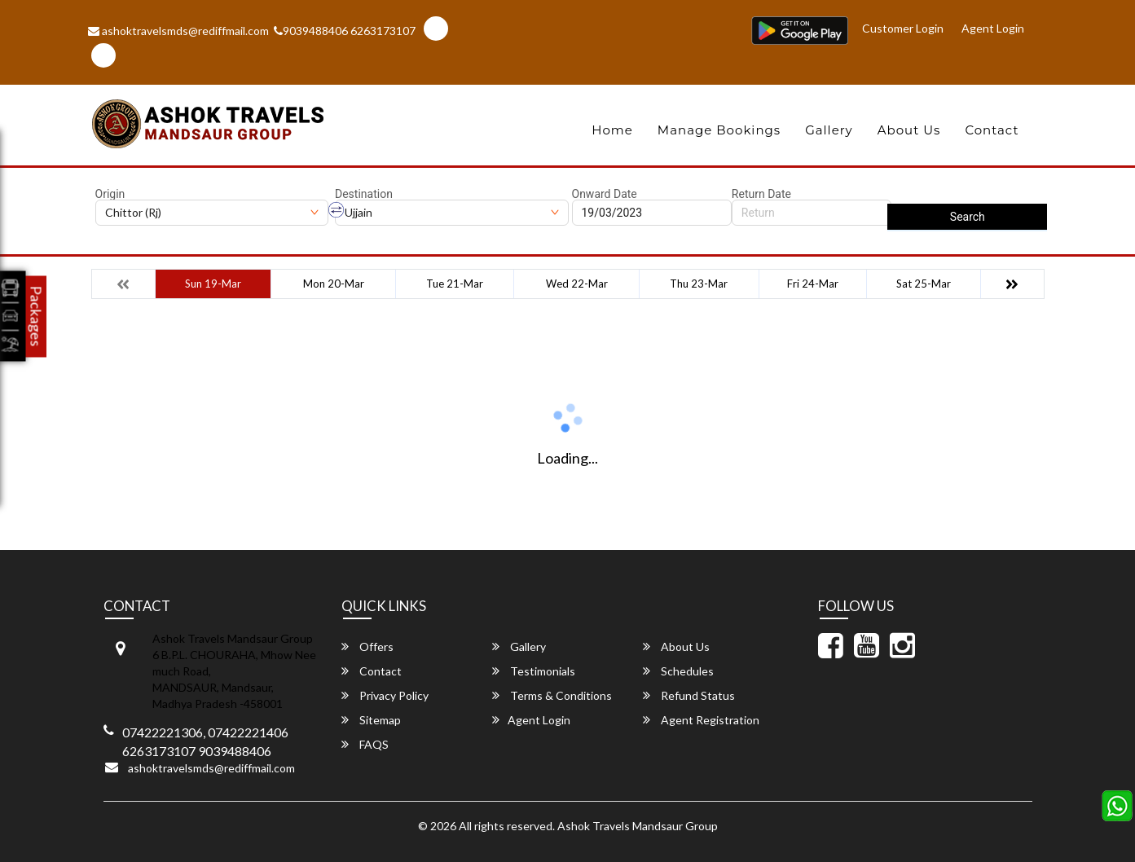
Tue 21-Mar (454, 283)
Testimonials (533, 671)
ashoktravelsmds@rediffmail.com (178, 30)
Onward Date (604, 194)
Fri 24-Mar (812, 283)
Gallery (829, 130)
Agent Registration (701, 720)
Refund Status (689, 695)
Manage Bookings (719, 130)
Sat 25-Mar (923, 283)
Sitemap (371, 720)
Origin (110, 194)
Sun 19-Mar (213, 283)
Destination (364, 194)
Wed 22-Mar (577, 283)
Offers (367, 646)
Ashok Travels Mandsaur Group (637, 826)
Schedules (678, 671)
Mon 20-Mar (333, 283)
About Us (909, 130)
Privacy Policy (385, 695)
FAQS (365, 744)
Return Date (761, 194)
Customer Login (903, 28)
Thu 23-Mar (699, 283)
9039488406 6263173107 (345, 30)
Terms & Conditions (552, 695)
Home (612, 130)
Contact (991, 130)
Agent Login (992, 28)
